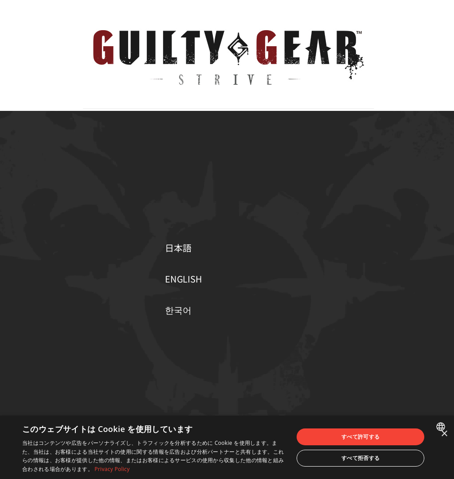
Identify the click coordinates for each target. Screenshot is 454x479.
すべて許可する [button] (360, 436)
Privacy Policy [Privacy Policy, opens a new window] (111, 469)
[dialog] (227, 447)
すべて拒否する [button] (360, 458)
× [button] (444, 434)
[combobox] (441, 426)
